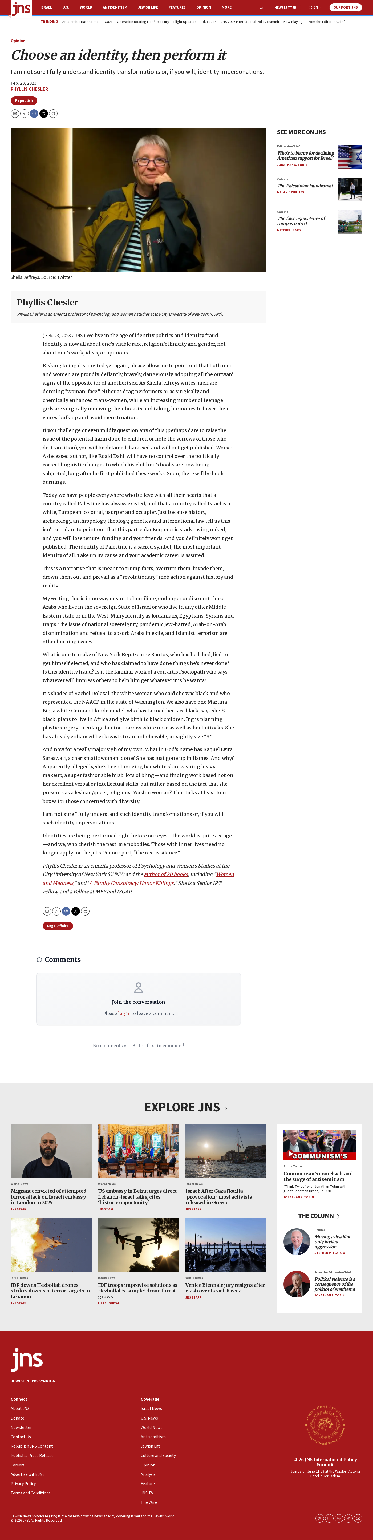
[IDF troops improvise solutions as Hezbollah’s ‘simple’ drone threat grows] (138, 1245)
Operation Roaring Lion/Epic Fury (143, 22)
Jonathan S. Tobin (292, 164)
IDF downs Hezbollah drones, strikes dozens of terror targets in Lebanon (50, 1291)
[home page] (21, 9)
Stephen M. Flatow (329, 1253)
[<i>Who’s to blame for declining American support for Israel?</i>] (350, 156)
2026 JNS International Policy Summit (325, 1462)
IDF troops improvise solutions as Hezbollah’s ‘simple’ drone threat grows (137, 1291)
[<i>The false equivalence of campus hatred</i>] (350, 222)
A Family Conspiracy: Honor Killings (131, 883)
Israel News (194, 1184)
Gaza (109, 22)
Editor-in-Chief (288, 146)
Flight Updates (185, 22)
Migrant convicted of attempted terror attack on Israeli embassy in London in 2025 (48, 1197)
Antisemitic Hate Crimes (81, 22)
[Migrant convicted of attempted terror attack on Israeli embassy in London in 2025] (51, 1151)
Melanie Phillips (290, 192)
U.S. (66, 7)
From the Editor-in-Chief (326, 22)
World (86, 7)
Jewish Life (148, 7)
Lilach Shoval (109, 1303)
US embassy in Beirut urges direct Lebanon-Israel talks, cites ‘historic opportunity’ (137, 1197)
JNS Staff (18, 1209)
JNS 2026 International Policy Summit (250, 22)
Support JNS (346, 7)
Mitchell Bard (289, 230)
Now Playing (293, 22)
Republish (24, 100)
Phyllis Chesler (29, 89)
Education (209, 22)
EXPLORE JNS (186, 1107)
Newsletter (285, 7)
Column (282, 179)
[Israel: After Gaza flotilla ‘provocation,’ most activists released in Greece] (225, 1151)
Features (177, 7)
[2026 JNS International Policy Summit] (325, 1425)
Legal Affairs (57, 926)
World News (19, 1184)
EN (316, 7)
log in (124, 1013)
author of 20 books (166, 874)
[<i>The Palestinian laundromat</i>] (350, 189)
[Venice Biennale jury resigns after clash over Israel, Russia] (225, 1245)
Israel (46, 7)
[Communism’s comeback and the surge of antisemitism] (319, 1145)
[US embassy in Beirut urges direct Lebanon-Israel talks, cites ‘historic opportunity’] (138, 1151)
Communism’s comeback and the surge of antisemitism (318, 1177)
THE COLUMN (320, 1215)
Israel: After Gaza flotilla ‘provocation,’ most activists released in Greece (218, 1197)
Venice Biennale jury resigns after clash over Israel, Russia (225, 1288)
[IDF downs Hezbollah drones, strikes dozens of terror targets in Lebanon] (51, 1245)
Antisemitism (115, 7)
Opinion (203, 7)
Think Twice (292, 1166)
